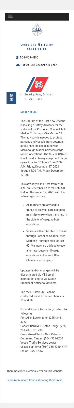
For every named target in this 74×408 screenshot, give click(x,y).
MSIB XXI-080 (28, 111)
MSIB (31, 99)
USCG (39, 99)
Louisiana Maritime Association (37, 46)
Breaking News (33, 94)
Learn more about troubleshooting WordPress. (35, 380)
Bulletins (48, 94)
